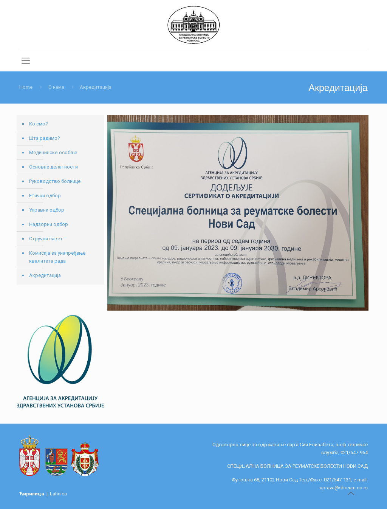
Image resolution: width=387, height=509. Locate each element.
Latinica (58, 494)
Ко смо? (38, 124)
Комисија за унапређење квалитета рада (57, 257)
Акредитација (45, 275)
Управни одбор (46, 210)
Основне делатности (53, 167)
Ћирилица (32, 494)
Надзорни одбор (48, 224)
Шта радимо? (44, 138)
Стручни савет (46, 238)
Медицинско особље (53, 152)
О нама (56, 87)
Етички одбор (45, 195)
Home (26, 87)
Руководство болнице (54, 181)
